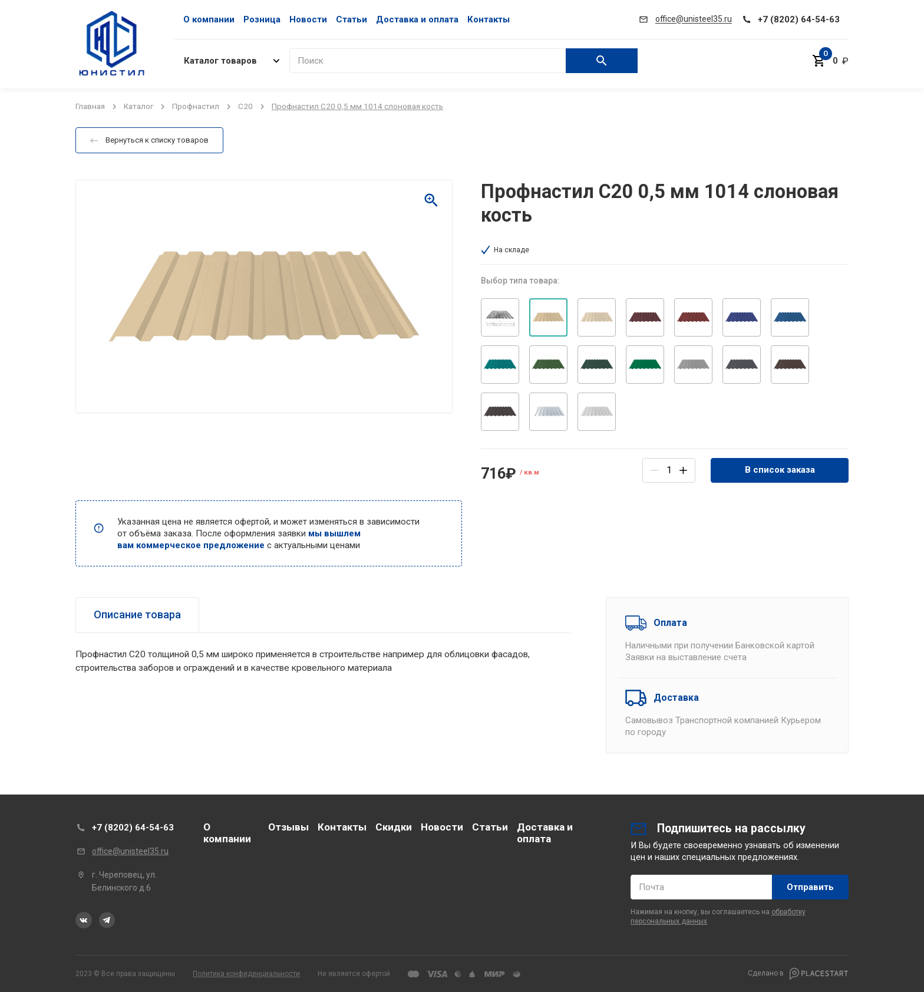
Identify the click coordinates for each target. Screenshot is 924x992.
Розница (261, 19)
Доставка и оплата (417, 19)
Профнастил (195, 106)
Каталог (138, 106)
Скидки (393, 827)
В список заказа (780, 469)
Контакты (488, 19)
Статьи (351, 19)
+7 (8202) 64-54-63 (133, 827)
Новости (308, 19)
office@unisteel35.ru (130, 851)
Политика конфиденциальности (246, 974)
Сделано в (798, 974)
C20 (245, 106)
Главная (90, 106)
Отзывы (288, 827)
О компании (209, 19)
